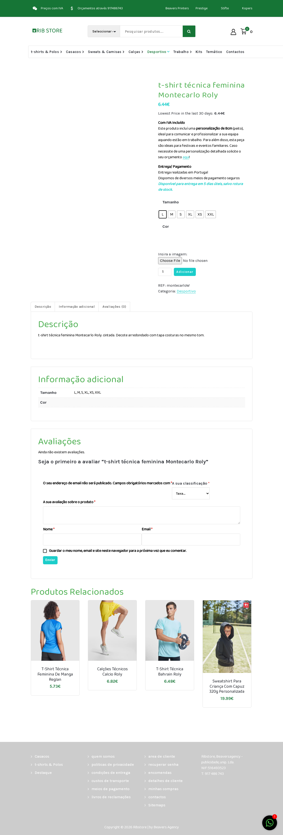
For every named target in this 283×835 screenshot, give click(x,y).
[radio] (162, 214)
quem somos (103, 756)
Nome (48, 529)
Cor (165, 226)
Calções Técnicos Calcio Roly (112, 672)
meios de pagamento (110, 789)
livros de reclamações (111, 797)
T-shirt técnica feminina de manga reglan (55, 674)
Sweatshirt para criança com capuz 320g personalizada (226, 686)
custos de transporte (110, 780)
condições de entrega (110, 772)
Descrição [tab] (43, 307)
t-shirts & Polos (45, 52)
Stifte (225, 8)
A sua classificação (191, 483)
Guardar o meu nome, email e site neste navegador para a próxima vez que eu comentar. (118, 551)
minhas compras (163, 789)
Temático (214, 52)
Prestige (202, 8)
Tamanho (170, 202)
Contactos (235, 52)
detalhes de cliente (165, 780)
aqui (186, 157)
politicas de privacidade (112, 764)
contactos (157, 797)
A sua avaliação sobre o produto (69, 502)
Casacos (73, 52)
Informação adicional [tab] (77, 307)
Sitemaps (156, 805)
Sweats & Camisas (105, 52)
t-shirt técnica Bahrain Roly (169, 672)
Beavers (171, 8)
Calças (134, 52)
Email (147, 529)
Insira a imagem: (172, 254)
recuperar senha (163, 764)
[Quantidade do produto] (164, 272)
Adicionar (184, 272)
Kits (199, 52)
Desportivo (156, 52)
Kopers (247, 8)
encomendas (159, 772)
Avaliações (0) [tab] (114, 307)
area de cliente (161, 756)
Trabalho (181, 52)
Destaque (43, 772)
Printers (183, 8)
